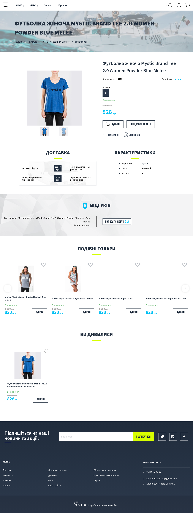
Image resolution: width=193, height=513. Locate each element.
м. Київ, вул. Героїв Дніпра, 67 (161, 483)
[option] (54, 98)
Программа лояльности (106, 475)
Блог (50, 480)
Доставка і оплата (57, 470)
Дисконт (52, 475)
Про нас (7, 470)
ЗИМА (18, 5)
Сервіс (48, 5)
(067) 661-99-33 (153, 471)
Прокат (62, 5)
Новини (7, 480)
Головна (19, 41)
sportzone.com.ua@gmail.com (161, 478)
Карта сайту (54, 485)
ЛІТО (33, 5)
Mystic (178, 78)
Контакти (8, 475)
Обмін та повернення (104, 470)
